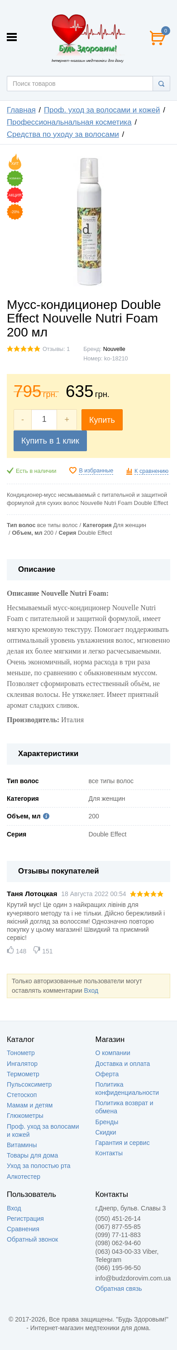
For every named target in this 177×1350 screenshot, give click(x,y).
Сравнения (23, 1229)
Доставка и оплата (123, 1063)
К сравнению (151, 471)
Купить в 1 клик (50, 440)
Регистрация (25, 1218)
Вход (91, 990)
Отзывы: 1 (56, 349)
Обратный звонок (32, 1239)
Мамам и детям (30, 1105)
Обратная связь (119, 1288)
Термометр (23, 1074)
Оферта (107, 1074)
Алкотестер (23, 1176)
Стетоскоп (22, 1094)
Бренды (107, 1122)
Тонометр (21, 1052)
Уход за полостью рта (39, 1165)
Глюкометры (25, 1115)
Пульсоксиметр (29, 1084)
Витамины (22, 1145)
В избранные (96, 470)
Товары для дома (32, 1155)
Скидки (106, 1132)
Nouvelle (114, 349)
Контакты (109, 1153)
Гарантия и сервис (123, 1142)
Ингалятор (22, 1063)
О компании (113, 1052)
